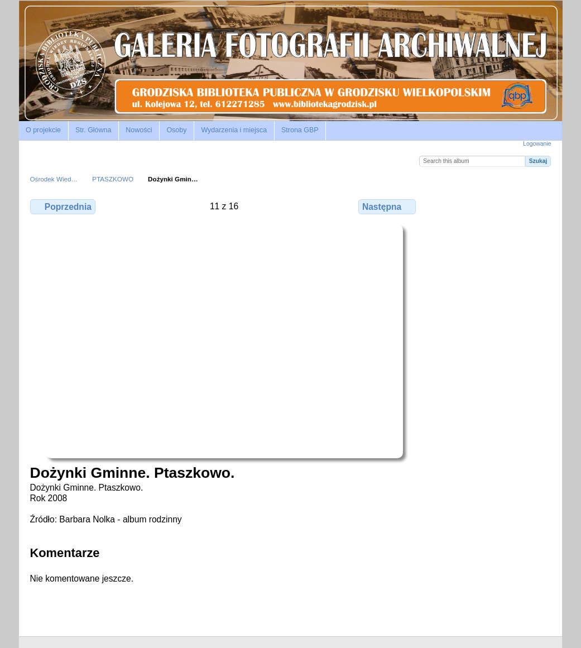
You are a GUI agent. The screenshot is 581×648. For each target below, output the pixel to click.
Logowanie (537, 144)
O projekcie (43, 130)
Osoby (176, 130)
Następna (387, 206)
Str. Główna (93, 130)
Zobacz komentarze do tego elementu (465, 205)
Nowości (139, 130)
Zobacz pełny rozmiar (441, 205)
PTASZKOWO (112, 179)
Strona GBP (300, 130)
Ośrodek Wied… (54, 179)
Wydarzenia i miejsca (234, 130)
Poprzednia (63, 206)
